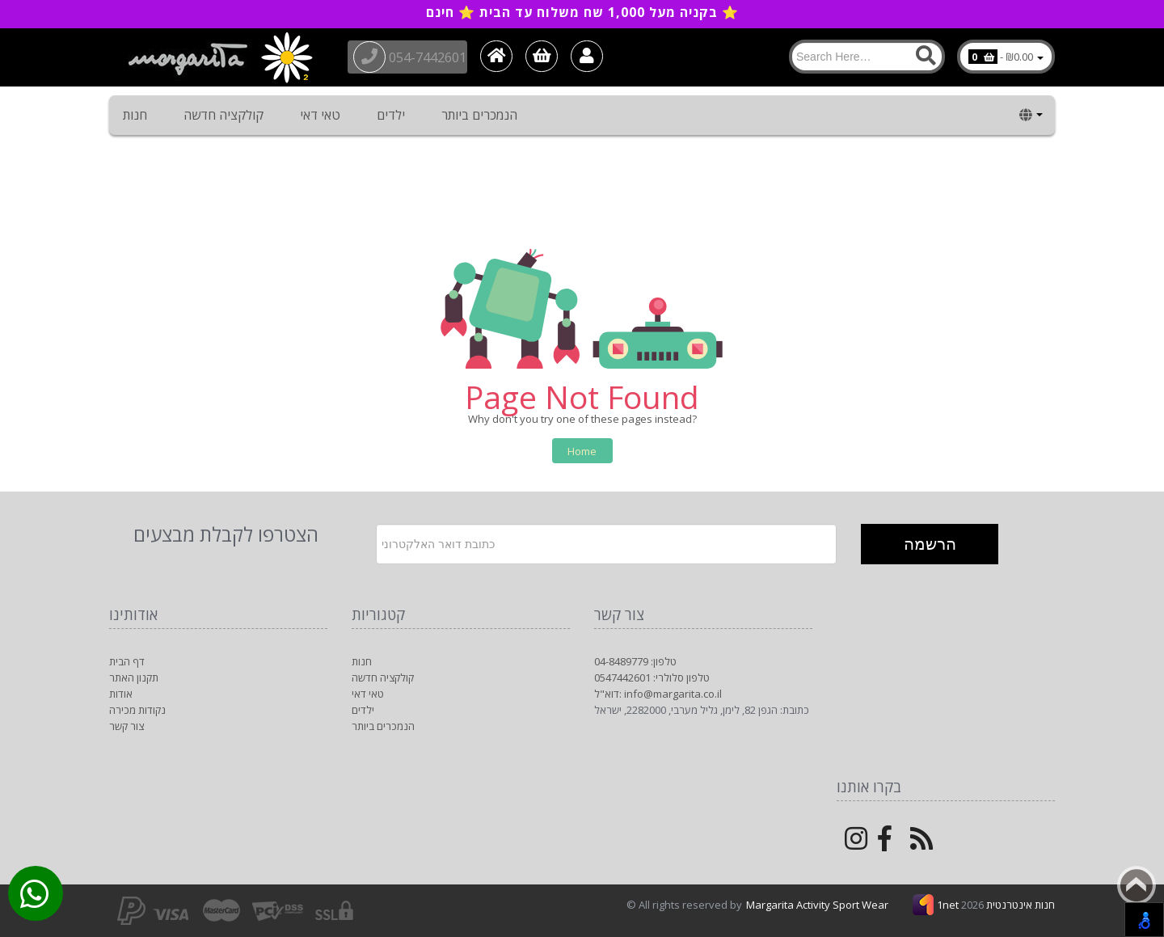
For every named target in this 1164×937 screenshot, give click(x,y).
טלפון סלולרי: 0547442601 (652, 677)
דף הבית (127, 661)
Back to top (1136, 885)
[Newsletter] (606, 544)
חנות (135, 115)
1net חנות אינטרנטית (996, 904)
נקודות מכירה (137, 710)
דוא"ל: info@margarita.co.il (658, 693)
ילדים (391, 115)
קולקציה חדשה (223, 115)
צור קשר (126, 726)
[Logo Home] (219, 57)
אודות (121, 693)
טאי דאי (320, 115)
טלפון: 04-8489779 (635, 661)
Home (582, 451)
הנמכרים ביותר (479, 115)
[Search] (867, 57)
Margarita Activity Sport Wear (817, 904)
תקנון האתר (133, 677)
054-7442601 (417, 56)
